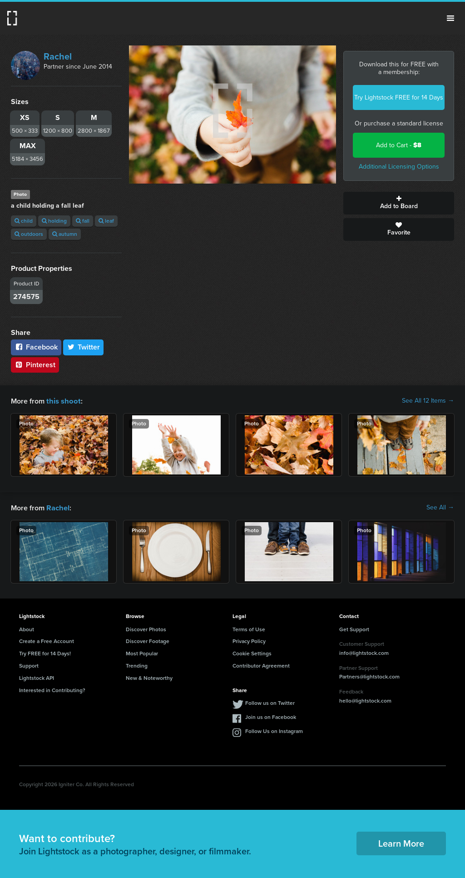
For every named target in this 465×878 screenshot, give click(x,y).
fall (82, 221)
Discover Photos (146, 628)
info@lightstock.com (364, 652)
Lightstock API (36, 677)
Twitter (83, 347)
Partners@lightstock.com (369, 676)
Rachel (58, 56)
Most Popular (142, 653)
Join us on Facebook (270, 716)
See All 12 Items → (428, 400)
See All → (440, 507)
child (24, 221)
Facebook (36, 347)
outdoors (29, 234)
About (26, 628)
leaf (106, 221)
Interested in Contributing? (52, 689)
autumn (64, 234)
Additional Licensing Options (399, 166)
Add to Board (398, 203)
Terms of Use (248, 628)
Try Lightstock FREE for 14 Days (398, 97)
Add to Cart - (398, 145)
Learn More (401, 842)
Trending (137, 665)
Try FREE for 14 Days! (45, 653)
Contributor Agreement (261, 665)
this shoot (62, 400)
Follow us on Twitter (270, 702)
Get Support (354, 628)
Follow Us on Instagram (274, 730)
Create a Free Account (46, 640)
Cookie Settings (252, 653)
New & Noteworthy (149, 677)
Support (29, 665)
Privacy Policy (249, 640)
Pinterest (35, 364)
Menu (450, 18)
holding (54, 221)
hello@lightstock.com (365, 700)
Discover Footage (147, 640)
